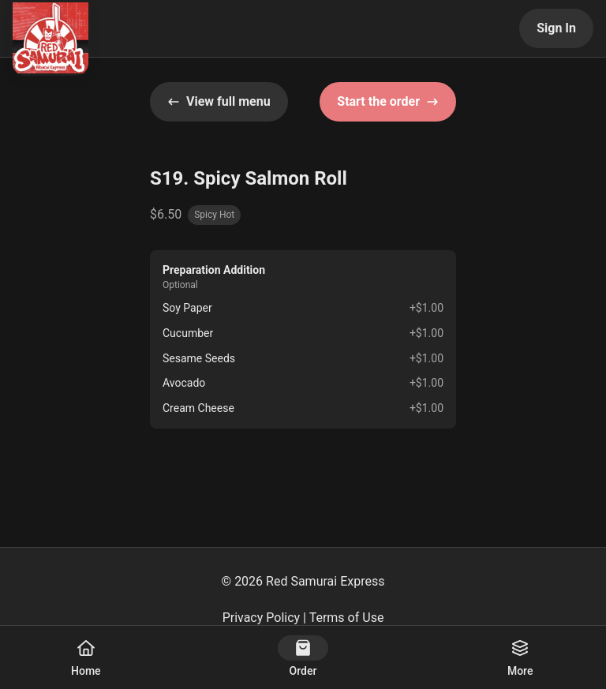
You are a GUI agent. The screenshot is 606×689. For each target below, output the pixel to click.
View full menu (219, 101)
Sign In (556, 28)
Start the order (388, 101)
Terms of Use (346, 617)
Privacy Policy (262, 617)
